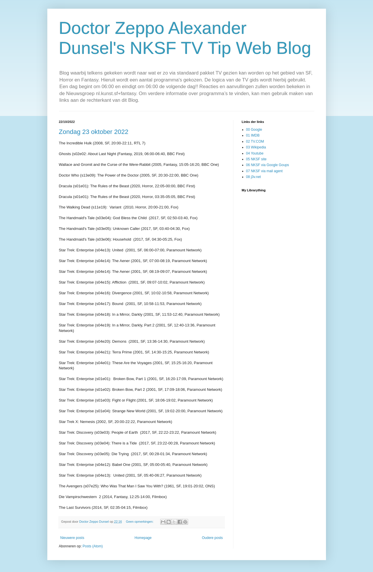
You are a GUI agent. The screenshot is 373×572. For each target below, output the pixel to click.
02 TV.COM (255, 141)
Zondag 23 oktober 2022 (94, 131)
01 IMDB (253, 135)
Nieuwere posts (72, 538)
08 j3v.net (253, 177)
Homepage (143, 538)
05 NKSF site (256, 159)
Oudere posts (212, 538)
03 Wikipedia (256, 147)
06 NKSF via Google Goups (267, 165)
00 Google (254, 130)
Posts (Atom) (93, 546)
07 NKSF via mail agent (264, 171)
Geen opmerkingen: (140, 521)
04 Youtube (255, 153)
